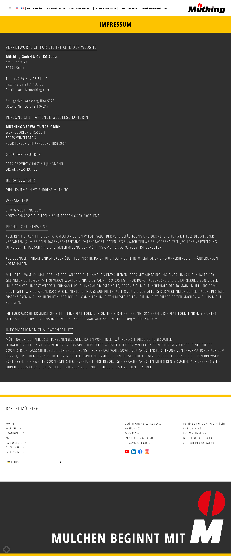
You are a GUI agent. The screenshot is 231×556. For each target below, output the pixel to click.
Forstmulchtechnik (80, 8)
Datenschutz (14, 442)
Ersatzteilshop (129, 8)
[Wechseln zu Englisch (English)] (17, 8)
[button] (10, 8)
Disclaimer (13, 447)
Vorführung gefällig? (154, 8)
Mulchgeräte (34, 8)
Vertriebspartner (106, 8)
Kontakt (11, 423)
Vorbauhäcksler (56, 8)
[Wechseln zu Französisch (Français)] (22, 8)
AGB (8, 438)
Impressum (12, 452)
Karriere (11, 428)
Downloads (13, 433)
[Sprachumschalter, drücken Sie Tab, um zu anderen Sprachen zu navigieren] (34, 462)
